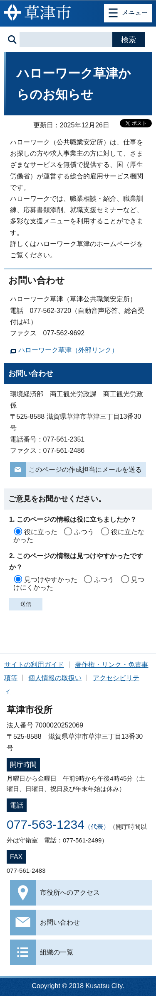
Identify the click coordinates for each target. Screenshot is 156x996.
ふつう (84, 531)
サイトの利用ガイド (34, 664)
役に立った (40, 531)
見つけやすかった (50, 579)
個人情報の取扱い (55, 677)
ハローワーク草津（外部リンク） (68, 350)
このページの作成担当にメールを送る (85, 469)
